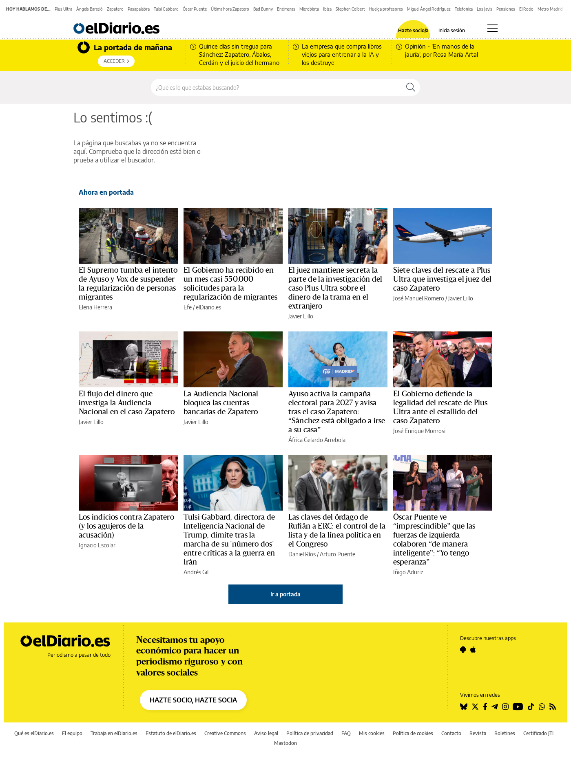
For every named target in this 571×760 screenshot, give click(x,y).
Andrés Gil (196, 572)
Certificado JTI (538, 733)
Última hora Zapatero (230, 9)
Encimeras (286, 9)
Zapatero (115, 9)
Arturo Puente (337, 554)
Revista (477, 733)
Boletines (504, 733)
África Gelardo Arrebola (316, 439)
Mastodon (285, 743)
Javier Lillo (300, 316)
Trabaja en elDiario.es (114, 733)
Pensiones (505, 9)
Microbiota (309, 9)
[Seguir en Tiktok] (531, 706)
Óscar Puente (195, 9)
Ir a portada (285, 594)
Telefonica (464, 9)
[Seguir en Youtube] (518, 706)
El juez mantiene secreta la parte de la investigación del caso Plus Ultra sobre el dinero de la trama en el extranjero (335, 288)
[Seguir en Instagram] (505, 706)
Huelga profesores (386, 9)
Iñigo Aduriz (408, 572)
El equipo (72, 733)
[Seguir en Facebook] (485, 706)
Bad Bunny (263, 9)
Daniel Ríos (302, 554)
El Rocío (526, 9)
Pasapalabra (139, 9)
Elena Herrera (95, 307)
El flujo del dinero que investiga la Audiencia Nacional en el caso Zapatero (127, 403)
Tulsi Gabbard (166, 9)
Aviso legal (266, 733)
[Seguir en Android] (463, 649)
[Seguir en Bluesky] (463, 706)
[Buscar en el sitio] (276, 87)
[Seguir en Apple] (473, 649)
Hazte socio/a (413, 30)
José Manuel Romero (418, 298)
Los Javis (484, 9)
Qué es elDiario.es (34, 733)
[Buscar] (410, 87)
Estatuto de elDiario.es (171, 733)
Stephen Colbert (350, 9)
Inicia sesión (451, 30)
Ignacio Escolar (97, 545)
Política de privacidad (309, 733)
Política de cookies (413, 733)
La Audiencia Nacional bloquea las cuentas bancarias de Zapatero (221, 403)
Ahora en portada (106, 192)
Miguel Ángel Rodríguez (429, 9)
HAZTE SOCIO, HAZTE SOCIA (193, 700)
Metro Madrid (550, 9)
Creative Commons (225, 733)
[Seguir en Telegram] (494, 706)
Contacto (451, 733)
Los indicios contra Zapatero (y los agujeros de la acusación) (126, 526)
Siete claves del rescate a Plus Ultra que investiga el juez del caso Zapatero (442, 279)
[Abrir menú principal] (492, 28)
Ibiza (327, 9)
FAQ (346, 733)
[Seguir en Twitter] (475, 706)
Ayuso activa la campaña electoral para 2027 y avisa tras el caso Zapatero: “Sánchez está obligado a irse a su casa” (336, 412)
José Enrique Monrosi (419, 430)
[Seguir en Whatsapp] (542, 706)
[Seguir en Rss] (552, 706)
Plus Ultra (63, 9)
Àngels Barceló (89, 9)
